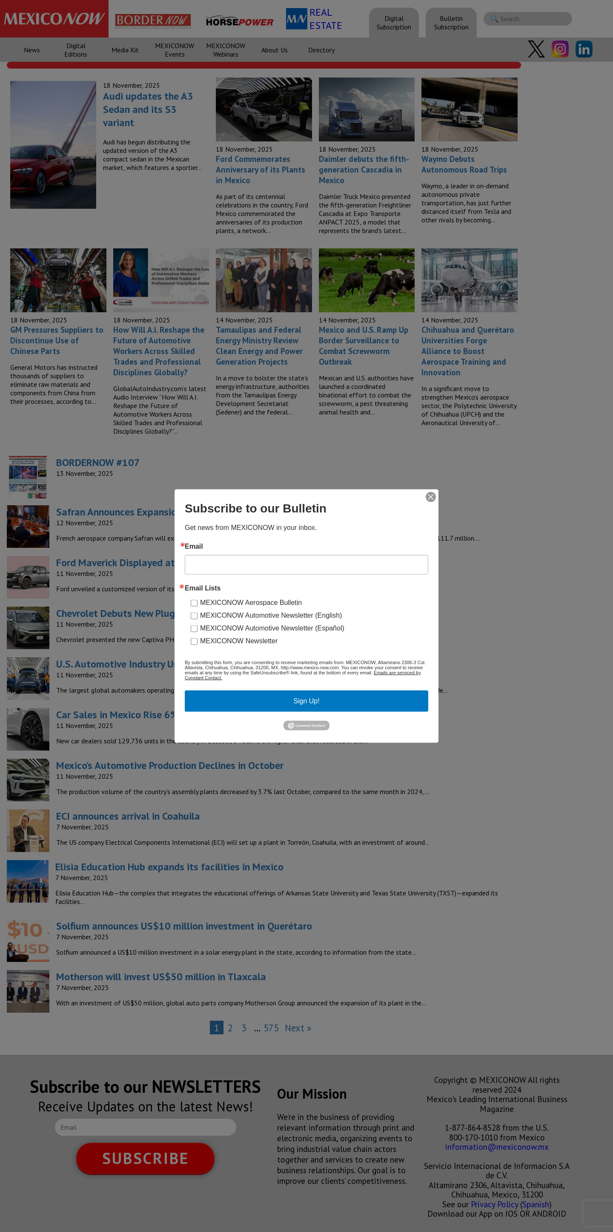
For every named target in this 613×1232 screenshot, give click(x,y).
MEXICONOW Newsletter (239, 641)
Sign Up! (306, 701)
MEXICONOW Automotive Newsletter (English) (271, 615)
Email (194, 546)
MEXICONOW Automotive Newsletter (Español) (272, 628)
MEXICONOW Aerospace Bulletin (251, 602)
